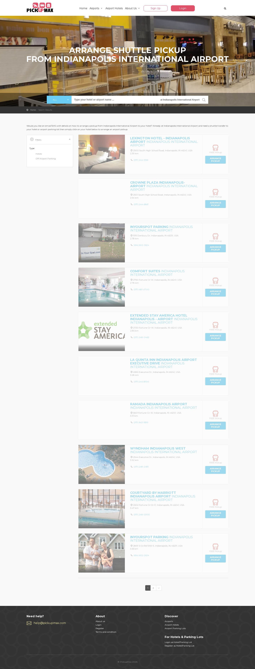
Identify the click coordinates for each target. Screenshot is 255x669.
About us (100, 621)
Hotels (35, 154)
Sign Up (155, 8)
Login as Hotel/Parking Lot (178, 642)
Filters (50, 139)
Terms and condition (106, 632)
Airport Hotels (114, 8)
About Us (133, 8)
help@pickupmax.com (50, 623)
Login (182, 8)
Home (83, 8)
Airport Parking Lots (175, 628)
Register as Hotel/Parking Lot (179, 645)
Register (100, 628)
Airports (96, 8)
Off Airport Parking (42, 159)
